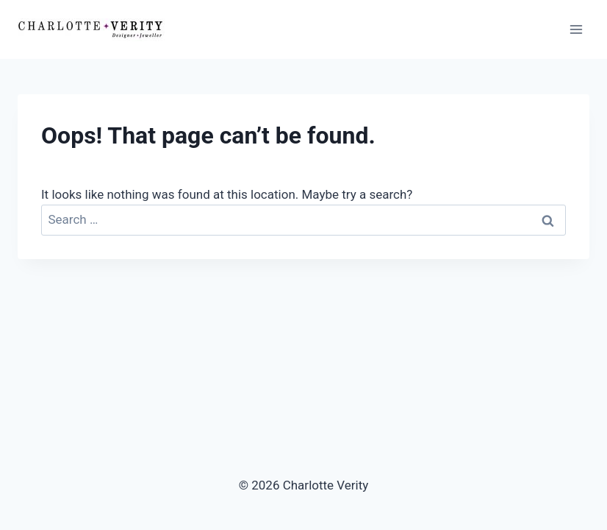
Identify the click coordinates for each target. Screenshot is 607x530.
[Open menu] (575, 29)
